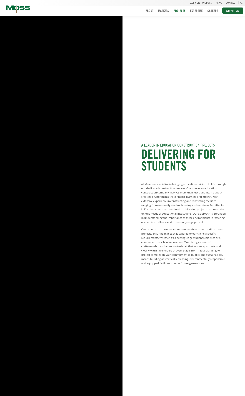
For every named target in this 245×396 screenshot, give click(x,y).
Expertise (196, 11)
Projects (179, 11)
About (149, 11)
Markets (163, 11)
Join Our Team (232, 11)
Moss (18, 9)
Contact (231, 2)
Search (241, 3)
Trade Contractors (199, 2)
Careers (212, 11)
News (219, 2)
